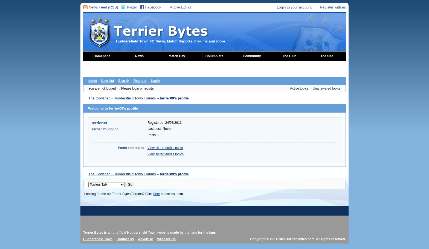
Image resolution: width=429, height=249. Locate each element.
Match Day (177, 56)
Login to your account (294, 7)
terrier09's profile (174, 98)
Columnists (214, 56)
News (139, 56)
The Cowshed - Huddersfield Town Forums (122, 98)
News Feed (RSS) (103, 7)
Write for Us (166, 239)
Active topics (299, 88)
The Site (326, 56)
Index (92, 81)
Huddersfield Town (97, 239)
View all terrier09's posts (165, 148)
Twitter (131, 7)
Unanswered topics (327, 88)
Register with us (333, 7)
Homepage (102, 56)
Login (155, 81)
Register (140, 81)
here (156, 194)
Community (252, 56)
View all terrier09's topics (165, 154)
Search (123, 81)
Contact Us (125, 239)
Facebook (153, 7)
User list (107, 81)
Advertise (145, 239)
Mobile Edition (180, 7)
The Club (289, 56)
